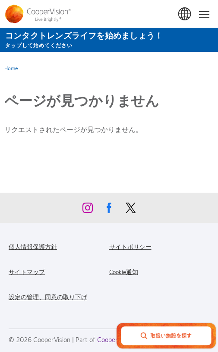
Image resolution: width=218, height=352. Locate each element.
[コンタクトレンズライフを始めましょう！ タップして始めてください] (109, 40)
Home (11, 68)
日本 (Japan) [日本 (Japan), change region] (185, 14)
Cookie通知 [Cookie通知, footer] (123, 271)
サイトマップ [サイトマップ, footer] (27, 271)
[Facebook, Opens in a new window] (109, 210)
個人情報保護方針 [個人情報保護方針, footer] (33, 246)
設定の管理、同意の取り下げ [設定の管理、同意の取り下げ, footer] (48, 296)
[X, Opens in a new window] (131, 210)
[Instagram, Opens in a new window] (87, 210)
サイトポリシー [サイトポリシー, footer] (130, 246)
